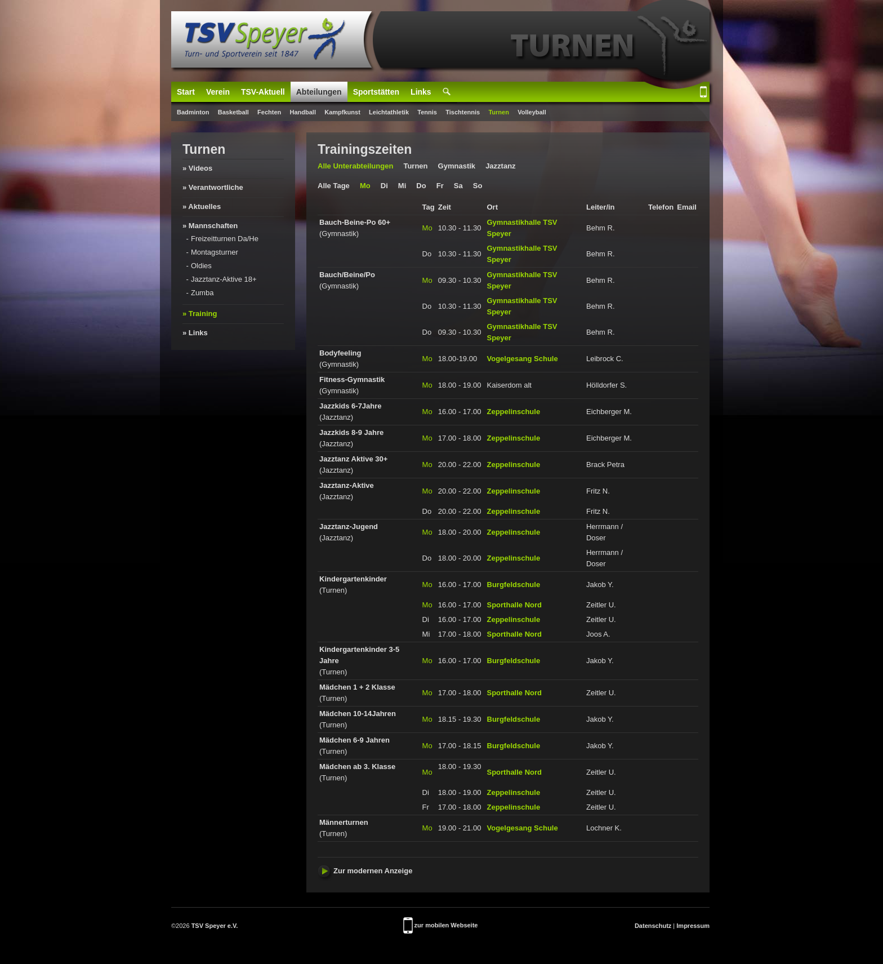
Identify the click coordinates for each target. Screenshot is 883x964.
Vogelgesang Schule (522, 358)
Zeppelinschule (514, 411)
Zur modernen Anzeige (365, 871)
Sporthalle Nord (514, 605)
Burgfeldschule (514, 584)
